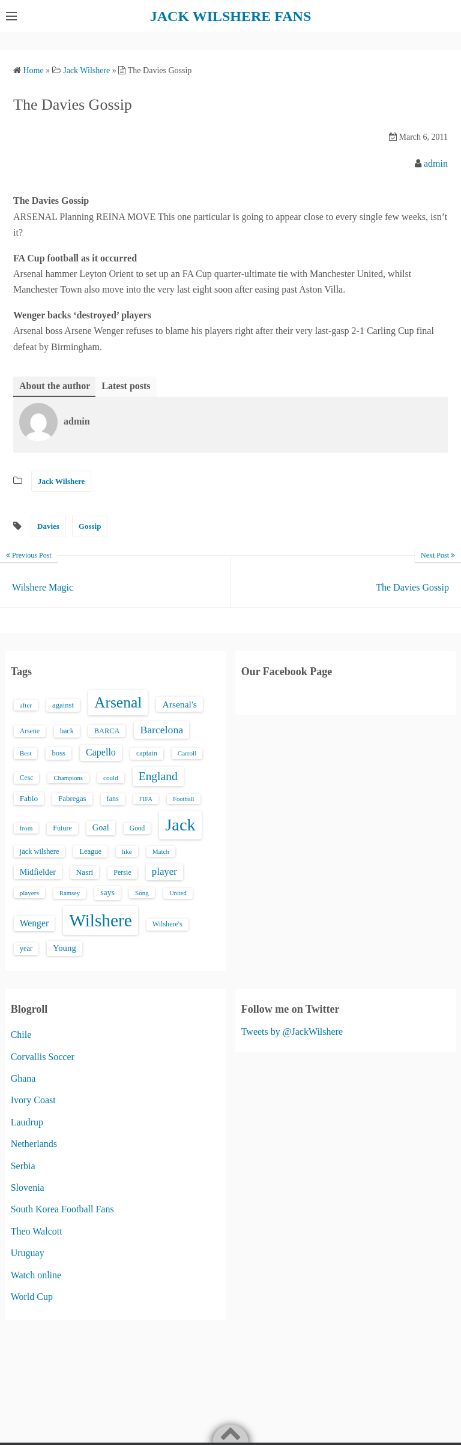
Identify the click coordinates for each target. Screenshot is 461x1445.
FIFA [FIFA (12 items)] (145, 799)
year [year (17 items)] (26, 948)
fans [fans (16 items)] (113, 798)
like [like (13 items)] (127, 851)
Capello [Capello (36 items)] (101, 752)
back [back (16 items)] (67, 731)
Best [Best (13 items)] (26, 753)
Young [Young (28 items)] (64, 948)
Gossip (90, 526)
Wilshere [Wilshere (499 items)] (100, 920)
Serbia (23, 1166)
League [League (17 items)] (90, 851)
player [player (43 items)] (164, 871)
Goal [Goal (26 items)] (100, 827)
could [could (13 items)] (110, 777)
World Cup (32, 1297)
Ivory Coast (33, 1100)
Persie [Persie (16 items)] (122, 872)
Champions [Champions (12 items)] (68, 778)
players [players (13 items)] (29, 892)
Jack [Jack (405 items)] (180, 824)
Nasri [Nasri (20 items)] (84, 872)
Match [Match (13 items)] (160, 851)
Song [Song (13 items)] (142, 892)
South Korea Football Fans (62, 1209)
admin (436, 163)
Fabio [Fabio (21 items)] (29, 798)
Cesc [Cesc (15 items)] (27, 778)
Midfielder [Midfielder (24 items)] (38, 872)
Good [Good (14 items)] (137, 828)
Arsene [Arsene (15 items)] (30, 731)
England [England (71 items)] (158, 776)
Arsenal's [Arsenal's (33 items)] (179, 704)
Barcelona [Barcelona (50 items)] (161, 730)
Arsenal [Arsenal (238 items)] (118, 702)
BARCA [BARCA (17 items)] (107, 731)
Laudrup (27, 1122)
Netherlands (34, 1144)
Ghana (23, 1078)
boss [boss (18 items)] (58, 753)
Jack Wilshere (61, 481)
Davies (48, 526)
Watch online (36, 1275)
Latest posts (125, 386)
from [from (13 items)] (26, 828)
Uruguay (27, 1253)
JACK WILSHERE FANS (231, 16)
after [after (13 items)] (26, 705)
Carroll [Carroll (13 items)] (187, 753)
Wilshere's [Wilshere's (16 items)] (167, 924)
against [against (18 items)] (63, 705)
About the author (54, 386)
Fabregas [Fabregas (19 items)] (72, 798)
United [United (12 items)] (178, 893)
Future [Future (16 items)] (62, 828)
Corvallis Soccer (42, 1057)
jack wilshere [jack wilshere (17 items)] (39, 851)
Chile (21, 1034)
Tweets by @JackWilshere (292, 1031)
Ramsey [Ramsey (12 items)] (69, 893)
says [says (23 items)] (107, 892)
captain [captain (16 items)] (146, 753)
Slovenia (27, 1187)
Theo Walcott (36, 1231)
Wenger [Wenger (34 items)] (34, 923)
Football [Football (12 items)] (183, 799)
